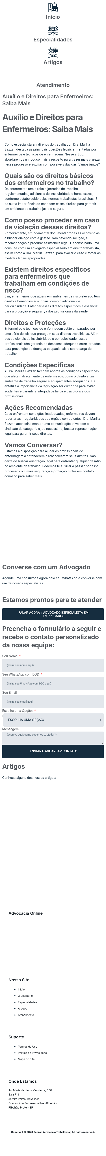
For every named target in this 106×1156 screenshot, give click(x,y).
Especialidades (53, 39)
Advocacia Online (26, 913)
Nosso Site (19, 979)
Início (53, 17)
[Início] (53, 7)
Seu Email (9, 692)
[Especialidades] (53, 30)
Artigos (53, 62)
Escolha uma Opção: (18, 711)
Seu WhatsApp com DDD (21, 674)
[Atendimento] (53, 76)
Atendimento (53, 85)
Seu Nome (10, 656)
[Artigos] (53, 53)
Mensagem (10, 729)
